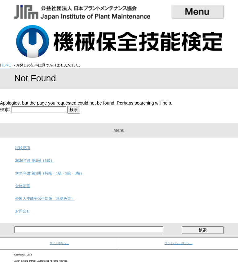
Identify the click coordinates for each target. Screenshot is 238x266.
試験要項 (22, 148)
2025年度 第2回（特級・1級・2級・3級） (49, 173)
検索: (5, 109)
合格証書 (22, 186)
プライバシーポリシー (178, 243)
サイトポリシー (59, 243)
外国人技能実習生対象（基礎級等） (45, 198)
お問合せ (22, 211)
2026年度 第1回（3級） (34, 160)
